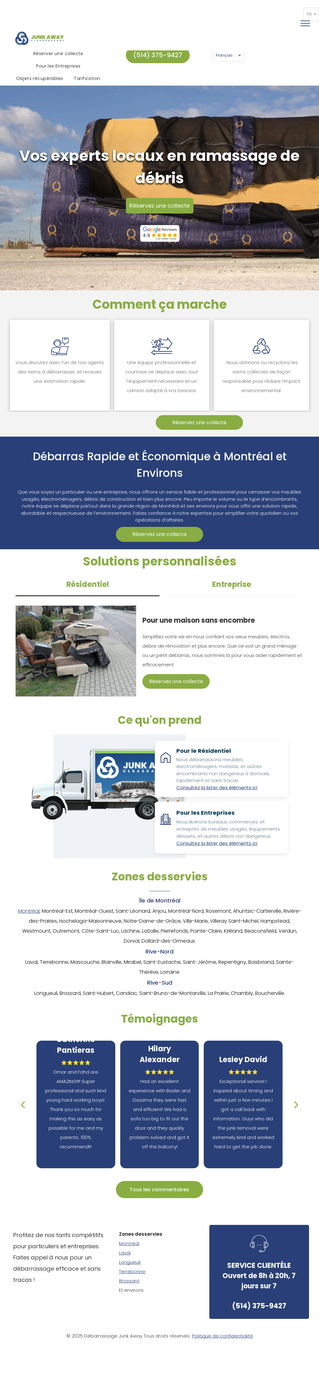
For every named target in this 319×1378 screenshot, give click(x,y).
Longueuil (129, 1262)
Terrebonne (132, 1271)
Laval (125, 1252)
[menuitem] (59, 54)
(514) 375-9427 (259, 1306)
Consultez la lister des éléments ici (216, 787)
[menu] (305, 23)
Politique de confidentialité (222, 1336)
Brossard (129, 1280)
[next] (296, 1104)
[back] (23, 1104)
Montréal (29, 911)
